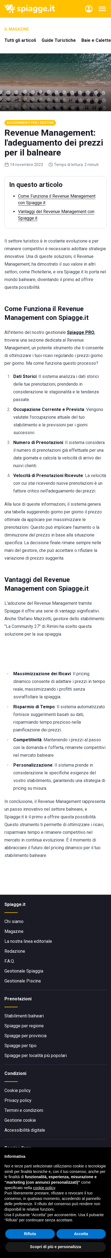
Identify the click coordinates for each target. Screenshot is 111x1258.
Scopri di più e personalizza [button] (55, 1247)
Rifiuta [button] (30, 1234)
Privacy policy (18, 1100)
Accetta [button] (81, 1234)
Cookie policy (17, 1090)
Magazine (14, 931)
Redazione (14, 951)
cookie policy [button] (44, 1188)
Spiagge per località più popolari (35, 1055)
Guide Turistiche (59, 40)
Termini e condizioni (23, 1110)
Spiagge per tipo (20, 1045)
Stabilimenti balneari (24, 1016)
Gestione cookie (20, 1120)
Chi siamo (14, 921)
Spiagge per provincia (25, 1035)
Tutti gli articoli (20, 40)
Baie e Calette (96, 40)
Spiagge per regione (24, 1025)
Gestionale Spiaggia (23, 971)
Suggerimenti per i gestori (30, 123)
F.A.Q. (9, 961)
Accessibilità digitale (24, 1130)
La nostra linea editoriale (28, 941)
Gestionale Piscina (22, 981)
